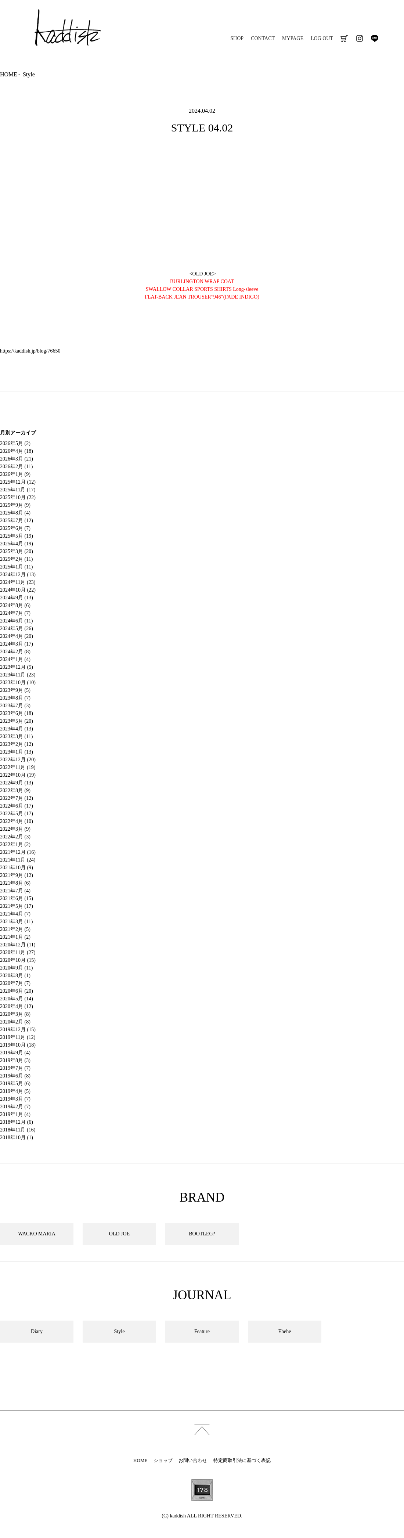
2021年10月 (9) (16, 867)
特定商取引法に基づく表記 (242, 1460)
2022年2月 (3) (15, 837)
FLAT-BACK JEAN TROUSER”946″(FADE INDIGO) (202, 297)
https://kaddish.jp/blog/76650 (30, 351)
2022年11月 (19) (17, 767)
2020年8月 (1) (15, 975)
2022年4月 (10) (16, 821)
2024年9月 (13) (16, 597)
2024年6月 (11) (16, 621)
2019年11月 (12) (17, 1037)
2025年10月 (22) (18, 497)
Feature (202, 1331)
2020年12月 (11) (17, 944)
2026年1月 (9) (15, 474)
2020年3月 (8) (15, 1014)
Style (29, 74)
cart (344, 38)
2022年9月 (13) (16, 783)
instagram (359, 38)
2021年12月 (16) (18, 852)
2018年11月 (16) (17, 1130)
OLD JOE (119, 1233)
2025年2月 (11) (16, 559)
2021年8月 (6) (15, 883)
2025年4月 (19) (16, 543)
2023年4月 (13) (16, 729)
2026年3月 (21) (16, 459)
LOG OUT (322, 38)
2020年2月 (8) (15, 1022)
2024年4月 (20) (16, 636)
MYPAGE (292, 38)
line (374, 38)
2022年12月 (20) (18, 759)
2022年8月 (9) (15, 790)
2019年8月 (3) (15, 1060)
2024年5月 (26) (16, 628)
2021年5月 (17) (16, 906)
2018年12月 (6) (16, 1122)
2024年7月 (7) (15, 613)
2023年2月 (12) (16, 744)
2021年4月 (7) (15, 914)
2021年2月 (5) (15, 929)
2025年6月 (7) (15, 528)
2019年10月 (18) (18, 1045)
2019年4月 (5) (15, 1091)
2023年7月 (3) (15, 705)
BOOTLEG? (202, 1233)
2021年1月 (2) (15, 937)
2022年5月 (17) (16, 813)
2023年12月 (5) (16, 667)
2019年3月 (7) (15, 1099)
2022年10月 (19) (18, 775)
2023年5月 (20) (16, 721)
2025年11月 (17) (17, 489)
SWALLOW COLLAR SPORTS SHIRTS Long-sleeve (202, 289)
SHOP (237, 38)
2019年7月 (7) (15, 1068)
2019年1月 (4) (15, 1114)
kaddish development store (68, 27)
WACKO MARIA (36, 1233)
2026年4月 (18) (16, 451)
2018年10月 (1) (16, 1137)
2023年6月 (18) (16, 713)
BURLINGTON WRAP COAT (202, 281)
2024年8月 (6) (15, 605)
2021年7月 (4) (15, 890)
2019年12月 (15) (18, 1029)
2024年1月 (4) (15, 659)
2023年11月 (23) (17, 675)
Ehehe (284, 1331)
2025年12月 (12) (18, 482)
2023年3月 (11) (16, 736)
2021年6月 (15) (16, 898)
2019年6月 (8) (15, 1076)
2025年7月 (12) (16, 520)
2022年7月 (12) (16, 798)
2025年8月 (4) (15, 513)
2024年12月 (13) (18, 574)
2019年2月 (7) (15, 1106)
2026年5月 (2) (15, 443)
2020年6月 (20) (16, 991)
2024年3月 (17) (16, 644)
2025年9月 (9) (15, 505)
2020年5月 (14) (16, 998)
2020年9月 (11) (16, 968)
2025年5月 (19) (16, 536)
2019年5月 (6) (15, 1083)
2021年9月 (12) (16, 875)
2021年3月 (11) (16, 921)
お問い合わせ (192, 1460)
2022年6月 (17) (16, 806)
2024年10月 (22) (18, 590)
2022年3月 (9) (15, 829)
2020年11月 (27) (17, 952)
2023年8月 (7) (15, 698)
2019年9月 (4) (15, 1052)
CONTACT (263, 38)
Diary (37, 1331)
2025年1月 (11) (16, 567)
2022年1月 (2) (15, 844)
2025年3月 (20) (16, 551)
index (202, 1429)
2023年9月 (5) (15, 690)
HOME (8, 74)
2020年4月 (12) (16, 1006)
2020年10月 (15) (18, 960)
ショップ (163, 1460)
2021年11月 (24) (17, 860)
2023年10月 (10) (18, 682)
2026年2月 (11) (16, 466)
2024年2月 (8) (15, 651)
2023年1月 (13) (16, 752)
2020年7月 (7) (15, 983)
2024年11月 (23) (17, 582)
